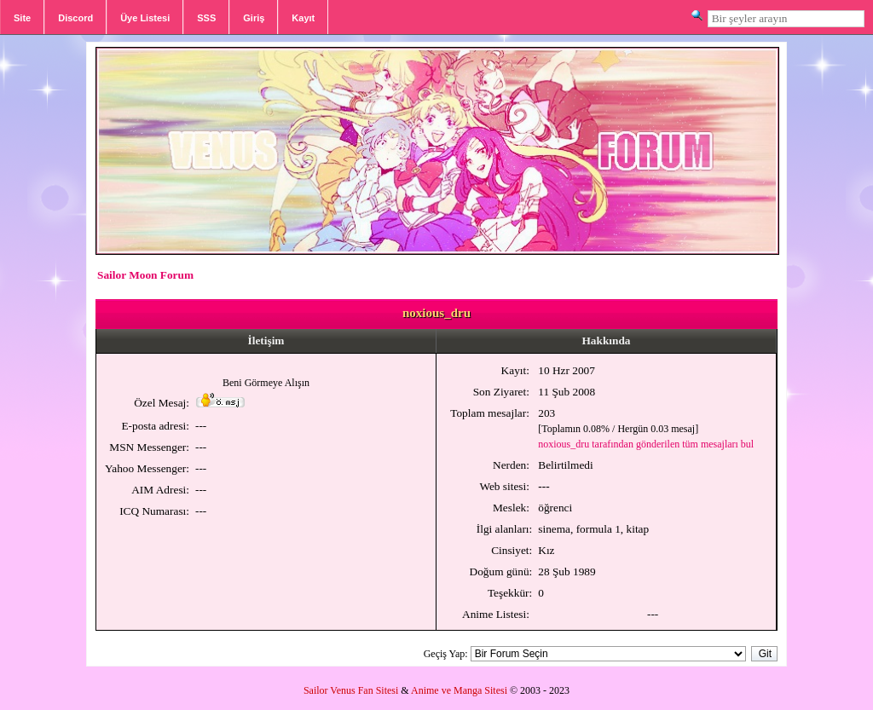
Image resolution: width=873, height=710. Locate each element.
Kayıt (303, 18)
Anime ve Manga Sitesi (459, 690)
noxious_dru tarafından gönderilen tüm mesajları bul (646, 444)
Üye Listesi (145, 18)
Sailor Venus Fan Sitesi (351, 690)
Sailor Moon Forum (145, 274)
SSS (206, 18)
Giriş (253, 18)
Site (22, 18)
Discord (75, 18)
